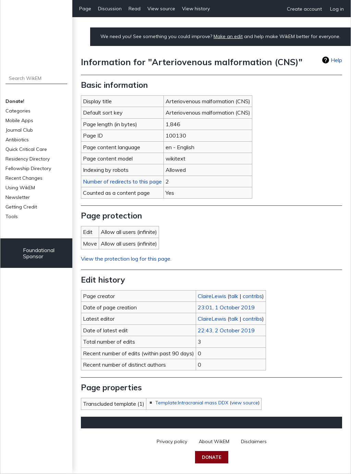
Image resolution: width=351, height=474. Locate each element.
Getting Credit (21, 207)
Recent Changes (24, 178)
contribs (252, 296)
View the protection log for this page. (126, 258)
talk (233, 296)
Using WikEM (20, 188)
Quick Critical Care (26, 149)
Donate (211, 457)
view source (244, 403)
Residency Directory (27, 159)
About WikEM (214, 441)
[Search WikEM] (36, 78)
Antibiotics (17, 140)
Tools (11, 216)
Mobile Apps (19, 120)
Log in (337, 9)
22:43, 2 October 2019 (226, 330)
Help (336, 60)
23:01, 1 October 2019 (226, 307)
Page (85, 8)
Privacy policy (172, 441)
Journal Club (19, 130)
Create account (304, 9)
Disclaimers (254, 441)
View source (161, 8)
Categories (18, 111)
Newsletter (17, 197)
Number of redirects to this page (122, 181)
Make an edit (228, 36)
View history (196, 8)
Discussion (110, 8)
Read (135, 8)
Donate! (14, 101)
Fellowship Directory (28, 168)
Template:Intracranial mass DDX (191, 403)
